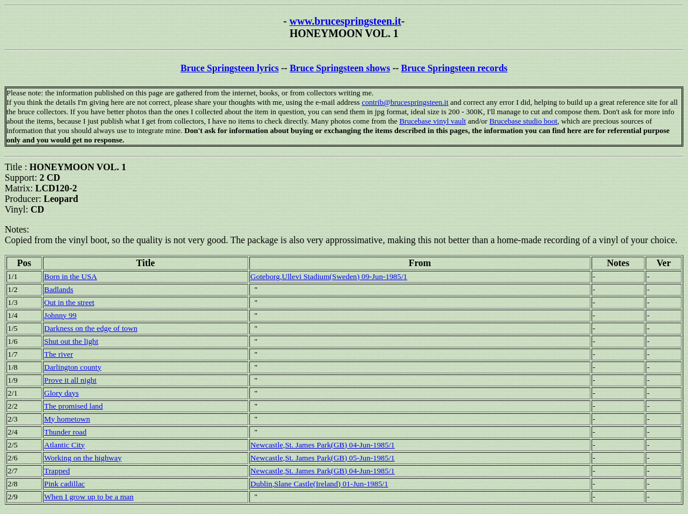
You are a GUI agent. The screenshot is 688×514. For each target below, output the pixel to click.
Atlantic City (64, 444)
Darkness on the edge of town (91, 328)
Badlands (59, 289)
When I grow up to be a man (88, 496)
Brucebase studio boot (523, 121)
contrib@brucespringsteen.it (405, 102)
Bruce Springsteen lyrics (230, 68)
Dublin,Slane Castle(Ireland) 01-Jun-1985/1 (319, 483)
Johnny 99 (60, 315)
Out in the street (69, 302)
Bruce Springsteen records (454, 68)
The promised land (73, 406)
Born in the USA (70, 276)
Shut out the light (71, 341)
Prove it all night (70, 380)
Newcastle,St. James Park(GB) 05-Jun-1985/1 (323, 457)
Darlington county (72, 367)
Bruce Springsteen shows (340, 68)
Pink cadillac (64, 483)
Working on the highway (83, 457)
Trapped (57, 470)
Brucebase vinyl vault (432, 121)
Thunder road (65, 431)
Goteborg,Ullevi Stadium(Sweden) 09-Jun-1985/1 (329, 276)
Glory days (61, 393)
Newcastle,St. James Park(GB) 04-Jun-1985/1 (323, 444)
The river (58, 354)
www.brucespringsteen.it (345, 21)
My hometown (67, 418)
